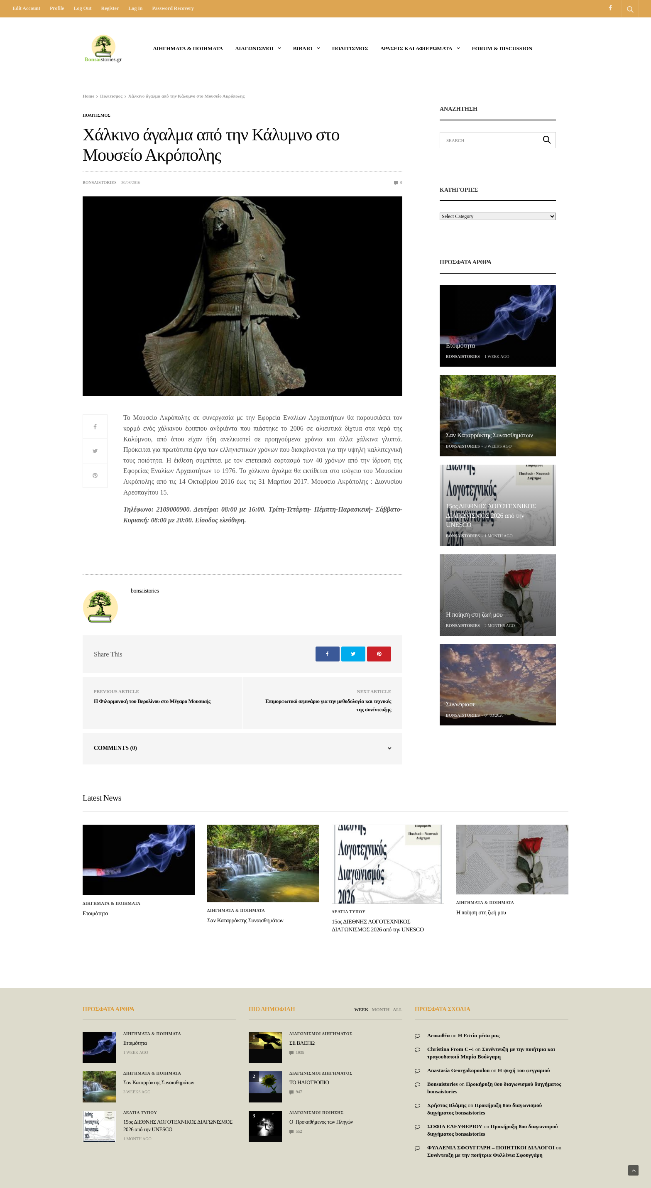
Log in (135, 8)
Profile (57, 8)
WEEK (361, 1009)
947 (295, 1092)
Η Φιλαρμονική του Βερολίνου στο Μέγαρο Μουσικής (152, 701)
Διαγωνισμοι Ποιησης (316, 1113)
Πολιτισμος (350, 48)
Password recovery (172, 8)
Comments (115, 748)
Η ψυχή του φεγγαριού (524, 1070)
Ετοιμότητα (460, 345)
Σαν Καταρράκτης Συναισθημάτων (489, 435)
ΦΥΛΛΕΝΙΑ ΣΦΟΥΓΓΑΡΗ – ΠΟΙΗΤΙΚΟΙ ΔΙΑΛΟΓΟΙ (491, 1147)
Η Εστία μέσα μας (478, 1035)
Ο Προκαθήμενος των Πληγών (321, 1122)
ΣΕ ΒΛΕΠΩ (302, 1043)
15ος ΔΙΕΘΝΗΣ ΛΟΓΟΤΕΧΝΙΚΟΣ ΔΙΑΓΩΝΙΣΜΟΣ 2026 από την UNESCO (491, 516)
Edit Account (26, 8)
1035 (296, 1052)
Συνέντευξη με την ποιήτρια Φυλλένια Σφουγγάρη (485, 1155)
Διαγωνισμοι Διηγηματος (320, 1034)
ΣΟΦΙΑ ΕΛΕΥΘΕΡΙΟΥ (454, 1126)
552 (295, 1131)
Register (110, 8)
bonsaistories (100, 182)
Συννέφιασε (460, 704)
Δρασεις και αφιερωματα (416, 48)
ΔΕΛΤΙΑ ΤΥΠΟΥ (348, 912)
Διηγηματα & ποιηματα (188, 48)
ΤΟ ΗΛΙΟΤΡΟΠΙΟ (309, 1082)
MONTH (381, 1009)
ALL (397, 1009)
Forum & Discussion (502, 48)
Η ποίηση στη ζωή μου (474, 614)
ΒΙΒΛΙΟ (303, 48)
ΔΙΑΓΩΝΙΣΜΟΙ (254, 48)
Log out (82, 8)
